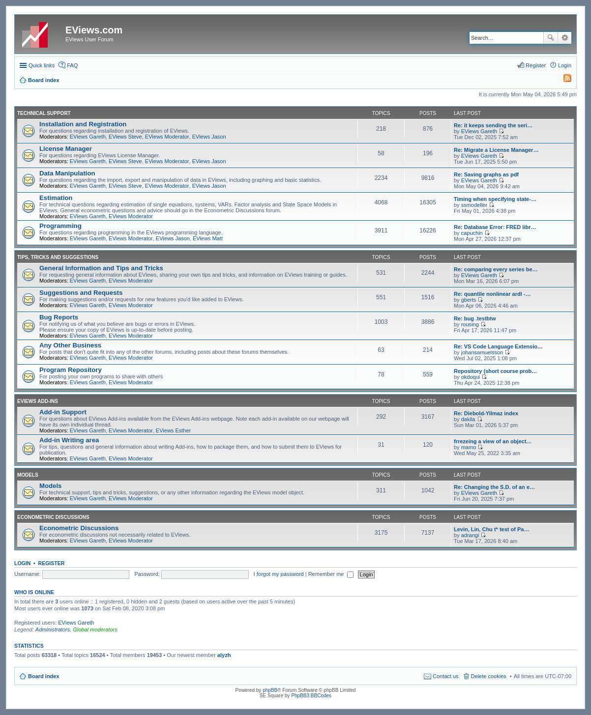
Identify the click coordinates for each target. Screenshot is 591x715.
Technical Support (44, 113)
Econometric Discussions (53, 517)
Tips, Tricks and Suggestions (57, 257)
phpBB (270, 690)
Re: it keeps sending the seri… (493, 125)
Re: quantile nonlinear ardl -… (492, 294)
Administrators (52, 629)
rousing (470, 324)
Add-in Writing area (69, 440)
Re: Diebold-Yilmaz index (486, 413)
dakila (468, 419)
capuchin (472, 233)
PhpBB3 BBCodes (311, 695)
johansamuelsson (482, 352)
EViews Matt (208, 238)
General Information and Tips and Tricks (101, 268)
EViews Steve (125, 137)
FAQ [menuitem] (72, 65)
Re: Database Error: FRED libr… (495, 227)
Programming (60, 225)
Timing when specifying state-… (495, 199)
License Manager (65, 148)
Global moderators (95, 629)
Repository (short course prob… (495, 371)
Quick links (42, 65)
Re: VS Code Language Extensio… (498, 346)
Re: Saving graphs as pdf (486, 174)
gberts (468, 300)
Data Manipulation (67, 173)
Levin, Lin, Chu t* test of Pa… (491, 529)
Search (550, 38)
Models (27, 475)
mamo (468, 447)
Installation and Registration (82, 124)
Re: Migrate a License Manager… (496, 150)
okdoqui (470, 377)
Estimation (55, 197)
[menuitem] (563, 80)
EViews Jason (209, 137)
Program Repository (70, 369)
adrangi (470, 535)
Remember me (331, 574)
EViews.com (93, 30)
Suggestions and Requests (80, 292)
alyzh (224, 655)
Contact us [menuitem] (446, 676)
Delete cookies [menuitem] (488, 676)
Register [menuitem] (536, 65)
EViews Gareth (88, 137)
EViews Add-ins (37, 401)
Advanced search (564, 38)
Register (51, 563)
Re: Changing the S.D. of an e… (494, 487)
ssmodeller (474, 205)
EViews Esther (173, 430)
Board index (43, 676)
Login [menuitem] (564, 65)
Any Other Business (70, 345)
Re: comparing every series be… (496, 269)
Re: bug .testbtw (475, 318)
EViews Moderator (167, 137)
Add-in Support (63, 412)
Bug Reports (58, 317)
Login (22, 563)
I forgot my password (279, 574)
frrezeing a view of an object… (493, 441)
